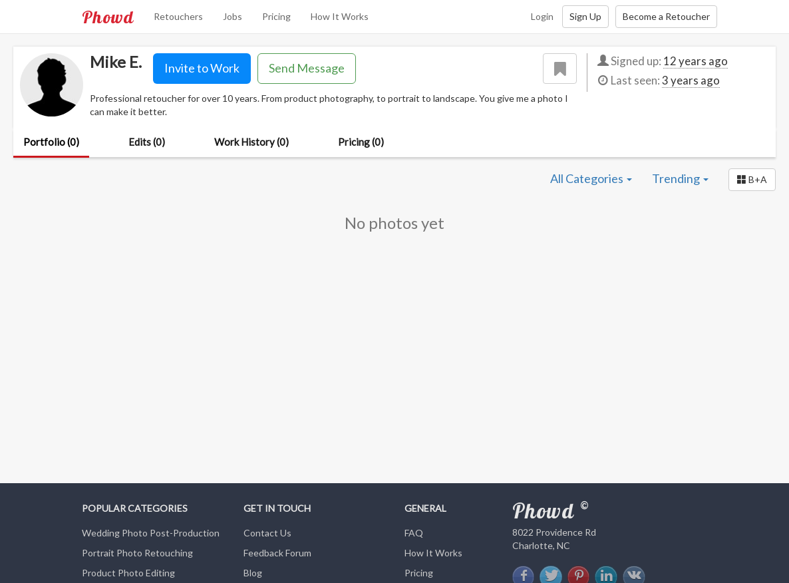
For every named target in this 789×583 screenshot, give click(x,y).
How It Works (340, 16)
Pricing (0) (361, 142)
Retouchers (178, 16)
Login (542, 16)
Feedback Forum (277, 552)
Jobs (232, 16)
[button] (752, 179)
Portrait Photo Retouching (137, 552)
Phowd (108, 16)
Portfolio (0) (51, 142)
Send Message (307, 68)
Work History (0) (251, 142)
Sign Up (585, 16)
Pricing (276, 16)
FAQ (413, 532)
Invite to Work (201, 68)
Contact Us (267, 532)
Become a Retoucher (666, 16)
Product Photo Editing (128, 572)
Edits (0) (146, 142)
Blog (252, 572)
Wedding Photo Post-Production (151, 532)
